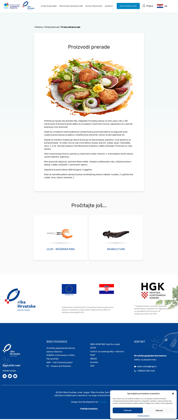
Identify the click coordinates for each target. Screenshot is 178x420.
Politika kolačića (143, 416)
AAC (92, 367)
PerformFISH (52, 360)
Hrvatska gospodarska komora (60, 349)
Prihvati (128, 410)
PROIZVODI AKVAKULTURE (71, 6)
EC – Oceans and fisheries (58, 367)
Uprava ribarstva (54, 352)
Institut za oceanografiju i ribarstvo (107, 352)
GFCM (93, 349)
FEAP (92, 356)
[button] (173, 393)
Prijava (149, 6)
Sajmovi (109, 6)
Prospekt (102, 403)
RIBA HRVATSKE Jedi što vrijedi (105, 345)
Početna (39, 28)
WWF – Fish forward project (59, 363)
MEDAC (93, 359)
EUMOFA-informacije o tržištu (60, 356)
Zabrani (159, 410)
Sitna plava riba (49, 6)
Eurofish (94, 363)
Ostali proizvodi (93, 6)
